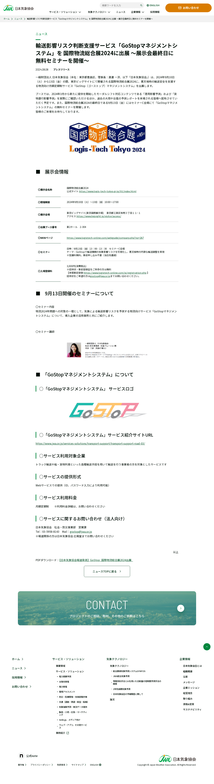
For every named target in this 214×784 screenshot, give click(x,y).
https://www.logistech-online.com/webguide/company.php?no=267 (105, 237)
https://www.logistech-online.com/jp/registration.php (115, 272)
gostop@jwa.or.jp (100, 276)
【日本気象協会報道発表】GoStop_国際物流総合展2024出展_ (96, 560)
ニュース (18, 18)
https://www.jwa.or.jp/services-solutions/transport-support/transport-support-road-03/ (90, 443)
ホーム (7, 18)
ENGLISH (153, 5)
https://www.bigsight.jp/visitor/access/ (98, 216)
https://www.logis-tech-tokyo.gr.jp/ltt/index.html (107, 191)
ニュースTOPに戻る (107, 571)
